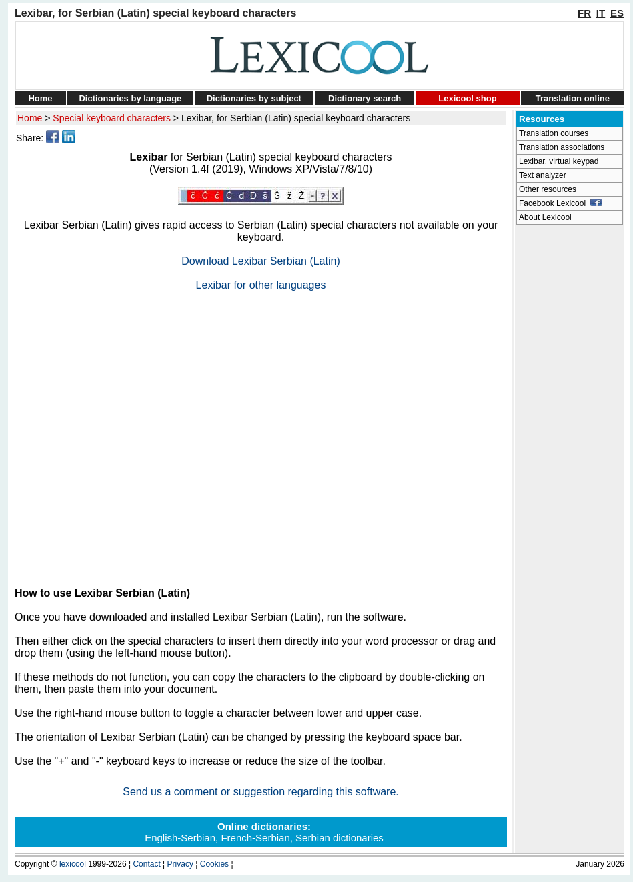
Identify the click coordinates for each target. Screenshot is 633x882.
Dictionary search (364, 98)
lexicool (72, 864)
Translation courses (553, 133)
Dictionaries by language (130, 98)
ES (617, 13)
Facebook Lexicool (560, 203)
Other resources (547, 189)
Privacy (180, 864)
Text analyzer (542, 175)
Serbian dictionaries (339, 837)
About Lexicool (545, 217)
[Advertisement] (125, 434)
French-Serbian (255, 837)
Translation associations (561, 147)
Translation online (573, 98)
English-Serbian (180, 837)
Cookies (214, 864)
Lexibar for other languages (261, 285)
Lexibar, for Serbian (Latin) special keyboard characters (295, 118)
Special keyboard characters (112, 118)
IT (600, 13)
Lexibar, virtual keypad (558, 161)
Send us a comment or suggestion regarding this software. (261, 791)
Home (40, 98)
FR (584, 13)
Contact (146, 864)
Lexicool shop (467, 98)
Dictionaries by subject (254, 98)
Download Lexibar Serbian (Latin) (260, 261)
